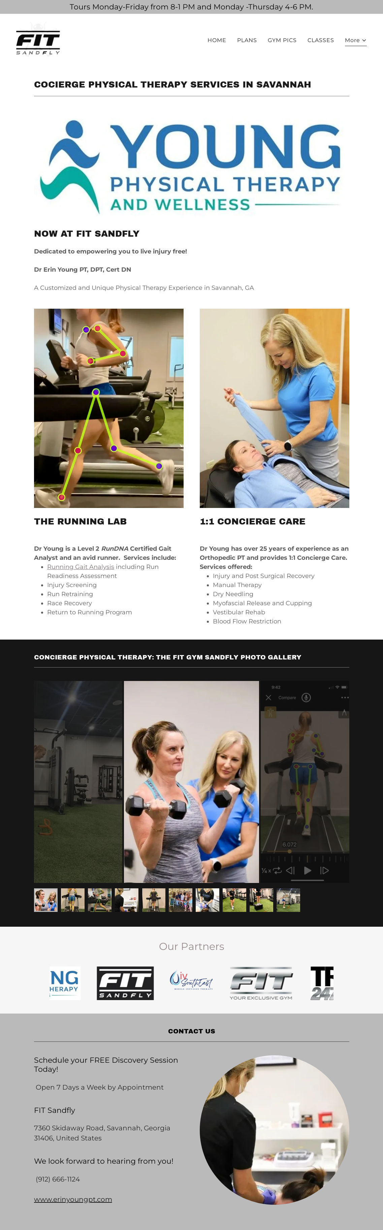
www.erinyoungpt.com (73, 1199)
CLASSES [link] (321, 40)
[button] (356, 41)
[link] (38, 39)
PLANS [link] (247, 40)
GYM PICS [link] (282, 40)
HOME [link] (217, 40)
